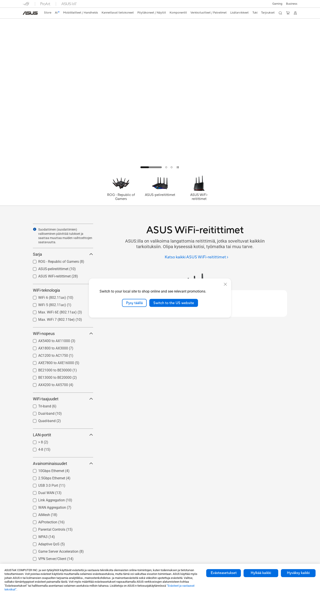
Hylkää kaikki (261, 573)
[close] (225, 284)
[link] (30, 13)
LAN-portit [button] (63, 435)
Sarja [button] (63, 254)
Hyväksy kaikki (298, 573)
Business (291, 4)
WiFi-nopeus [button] (63, 333)
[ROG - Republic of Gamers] (120, 190)
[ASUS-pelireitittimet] (160, 190)
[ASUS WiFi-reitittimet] (199, 190)
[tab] (151, 167)
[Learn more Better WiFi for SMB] (160, 171)
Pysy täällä (134, 303)
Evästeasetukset (224, 573)
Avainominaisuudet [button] (63, 463)
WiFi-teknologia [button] (63, 290)
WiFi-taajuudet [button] (63, 399)
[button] (277, 4)
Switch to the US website (173, 303)
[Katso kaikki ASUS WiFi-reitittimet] (197, 257)
